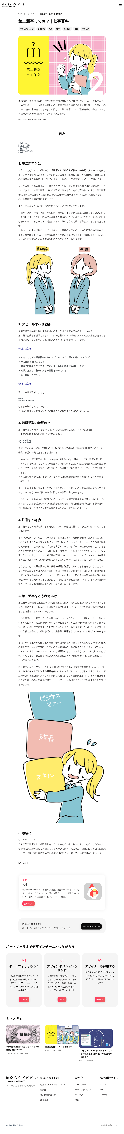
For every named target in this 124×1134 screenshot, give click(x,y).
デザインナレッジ (83, 1089)
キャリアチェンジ (27, 29)
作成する (24, 999)
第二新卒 (67, 29)
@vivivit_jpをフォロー (91, 925)
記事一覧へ (28, 904)
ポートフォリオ (82, 1084)
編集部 (43, 1089)
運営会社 (44, 1099)
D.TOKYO (104, 1089)
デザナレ (104, 1094)
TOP (20, 14)
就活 (76, 29)
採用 (50, 29)
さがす (62, 999)
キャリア (30, 14)
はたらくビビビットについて (53, 1084)
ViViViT (103, 1084)
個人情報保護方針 (48, 1094)
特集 (77, 1099)
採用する (100, 999)
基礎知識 (41, 29)
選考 (58, 29)
